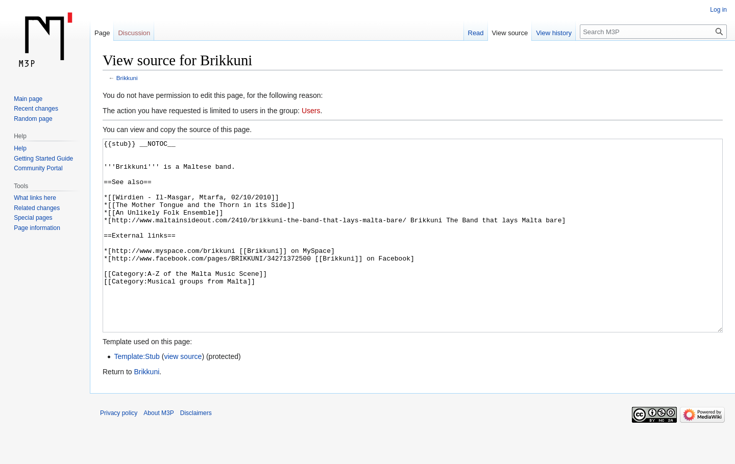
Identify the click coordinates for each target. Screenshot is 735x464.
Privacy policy (118, 451)
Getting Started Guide (43, 158)
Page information (37, 227)
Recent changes (36, 108)
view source (183, 395)
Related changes (37, 208)
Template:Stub (137, 395)
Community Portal (38, 168)
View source (510, 33)
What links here (35, 197)
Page (102, 33)
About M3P (158, 451)
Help (20, 148)
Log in (718, 9)
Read (476, 33)
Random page (33, 118)
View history (554, 33)
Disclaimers (196, 451)
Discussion (134, 33)
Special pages (33, 217)
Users (311, 111)
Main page (28, 98)
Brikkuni (127, 77)
